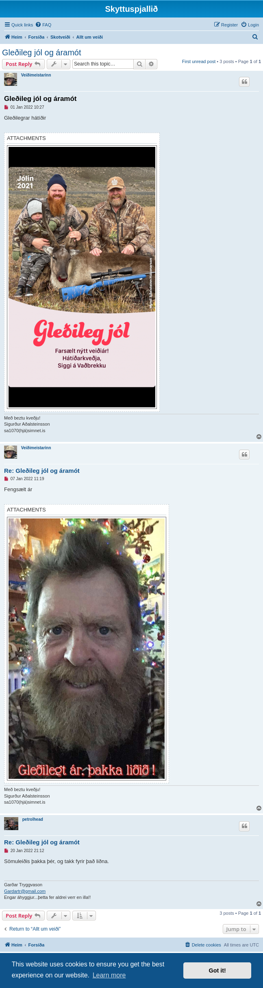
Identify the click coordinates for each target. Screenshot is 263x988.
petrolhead (32, 819)
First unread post (199, 61)
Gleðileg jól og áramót (41, 52)
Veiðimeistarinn (36, 75)
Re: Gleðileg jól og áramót (42, 470)
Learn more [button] (109, 975)
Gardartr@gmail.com (25, 891)
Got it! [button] (217, 970)
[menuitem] (43, 25)
